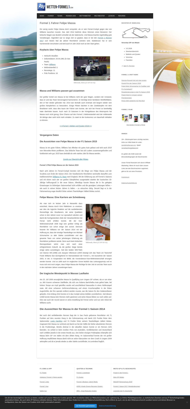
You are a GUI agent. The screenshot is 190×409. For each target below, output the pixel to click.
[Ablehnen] (187, 402)
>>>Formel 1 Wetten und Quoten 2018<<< (76, 126)
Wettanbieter (85, 16)
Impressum (125, 177)
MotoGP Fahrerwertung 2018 (122, 382)
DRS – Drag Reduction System (87, 391)
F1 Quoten (80, 377)
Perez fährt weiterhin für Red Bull (133, 101)
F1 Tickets (43, 373)
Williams (52, 64)
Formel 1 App (44, 386)
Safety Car (43, 391)
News (42, 16)
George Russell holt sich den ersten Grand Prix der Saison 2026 (134, 82)
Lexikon (111, 16)
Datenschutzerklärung (129, 183)
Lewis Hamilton (56, 321)
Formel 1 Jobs (44, 382)
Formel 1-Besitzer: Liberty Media (87, 382)
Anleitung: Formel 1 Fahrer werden (51, 377)
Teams (59, 16)
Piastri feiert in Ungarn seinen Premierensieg (132, 96)
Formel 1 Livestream (83, 373)
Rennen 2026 (71, 16)
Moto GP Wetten (118, 377)
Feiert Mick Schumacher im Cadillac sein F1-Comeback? (136, 87)
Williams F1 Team (59, 177)
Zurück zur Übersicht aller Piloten (75, 159)
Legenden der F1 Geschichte (122, 391)
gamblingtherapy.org (129, 145)
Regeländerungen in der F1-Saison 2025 (136, 92)
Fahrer (51, 16)
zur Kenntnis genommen (84, 406)
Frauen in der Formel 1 (120, 373)
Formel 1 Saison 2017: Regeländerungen (126, 386)
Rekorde (121, 16)
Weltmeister (99, 16)
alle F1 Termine (129, 66)
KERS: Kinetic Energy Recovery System (90, 386)
